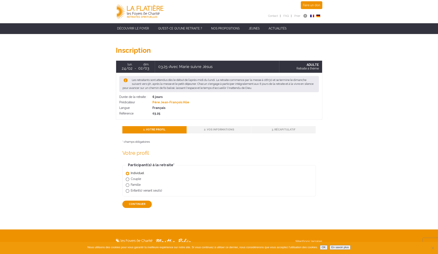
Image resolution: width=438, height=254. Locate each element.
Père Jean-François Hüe (170, 102)
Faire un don (311, 5)
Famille (136, 184)
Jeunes (254, 28)
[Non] (432, 248)
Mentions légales (308, 241)
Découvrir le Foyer (133, 28)
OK (324, 247)
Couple (136, 179)
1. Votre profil (154, 129)
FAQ (286, 15)
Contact (273, 15)
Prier (297, 15)
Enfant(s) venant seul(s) (146, 190)
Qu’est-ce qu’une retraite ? (180, 28)
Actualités (277, 28)
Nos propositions (225, 28)
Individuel (137, 173)
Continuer (137, 204)
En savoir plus (340, 247)
